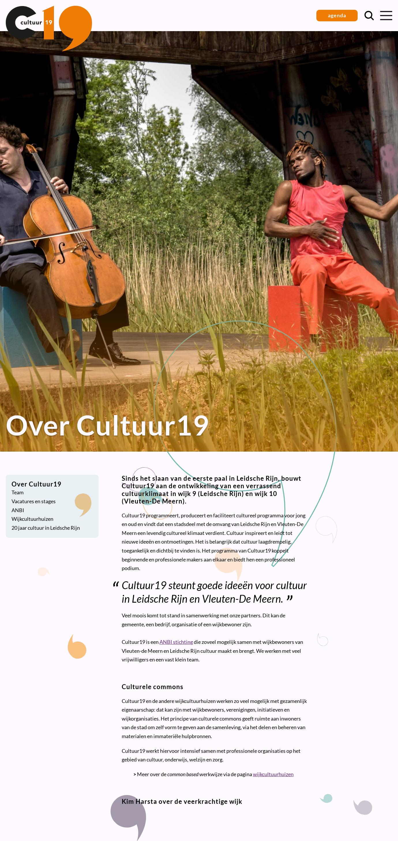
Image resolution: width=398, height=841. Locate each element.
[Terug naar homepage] (49, 49)
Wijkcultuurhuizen (32, 519)
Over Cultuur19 (36, 484)
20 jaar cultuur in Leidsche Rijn (46, 528)
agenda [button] (337, 15)
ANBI (18, 510)
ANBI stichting (176, 642)
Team (18, 492)
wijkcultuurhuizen (273, 774)
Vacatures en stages (34, 501)
